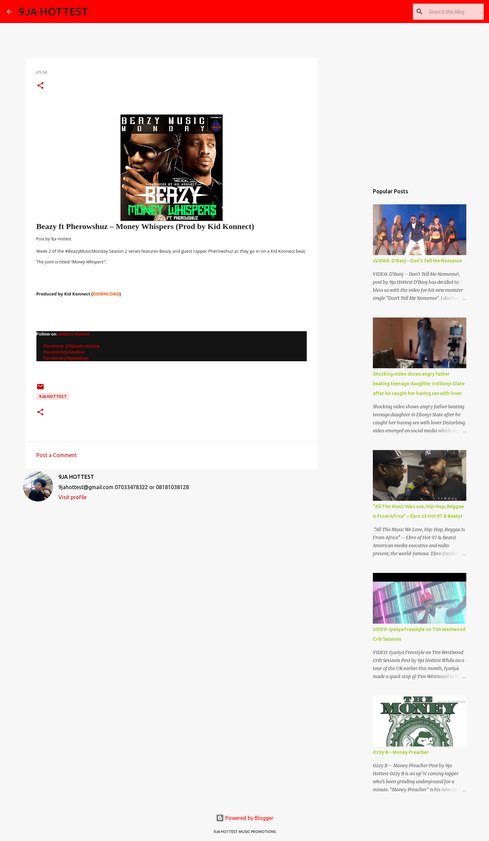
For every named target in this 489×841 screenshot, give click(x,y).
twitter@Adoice (73, 334)
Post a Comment (56, 455)
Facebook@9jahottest (62, 358)
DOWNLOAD (106, 294)
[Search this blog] (449, 12)
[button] (40, 85)
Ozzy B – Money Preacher (401, 752)
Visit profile (72, 497)
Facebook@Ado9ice (64, 352)
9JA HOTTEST (53, 11)
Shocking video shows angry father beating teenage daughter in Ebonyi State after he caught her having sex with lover (419, 383)
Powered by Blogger (244, 818)
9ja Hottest (53, 396)
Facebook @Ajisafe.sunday (70, 346)
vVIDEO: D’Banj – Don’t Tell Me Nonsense (417, 260)
